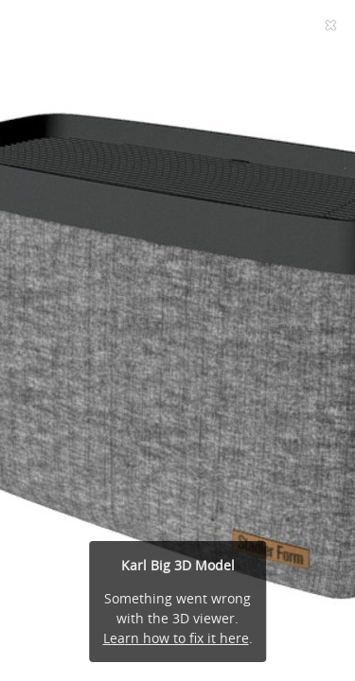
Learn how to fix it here (176, 638)
